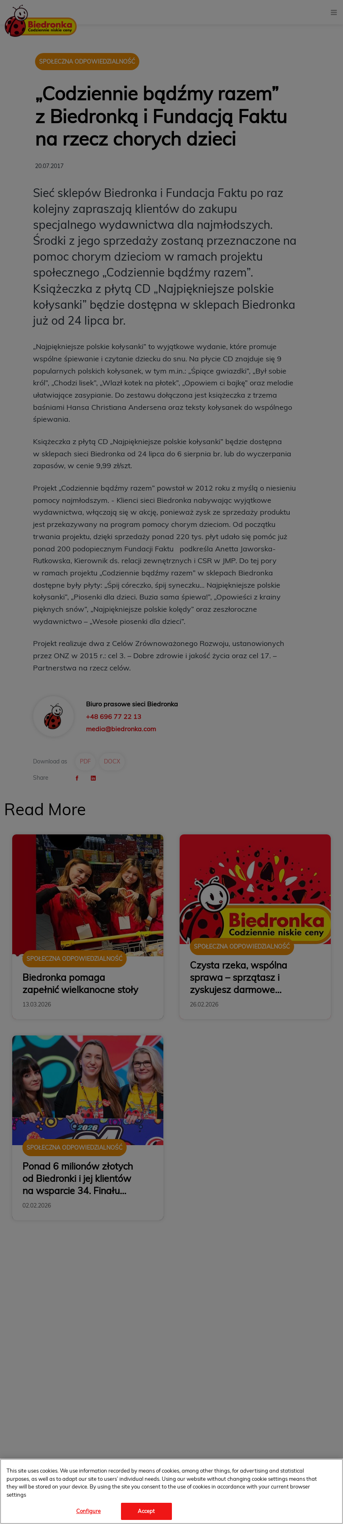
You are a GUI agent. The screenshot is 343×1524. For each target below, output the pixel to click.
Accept (146, 1511)
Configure (88, 1511)
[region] (171, 1491)
